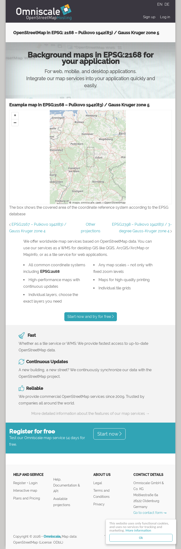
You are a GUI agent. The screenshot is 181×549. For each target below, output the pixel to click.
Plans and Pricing (26, 498)
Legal (97, 483)
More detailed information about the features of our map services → (90, 413)
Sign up (149, 17)
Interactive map (25, 490)
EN (160, 4)
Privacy (99, 504)
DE (167, 4)
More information (138, 530)
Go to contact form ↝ (149, 513)
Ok (141, 538)
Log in (165, 17)
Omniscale (52, 536)
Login (33, 483)
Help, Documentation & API (66, 485)
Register (20, 483)
